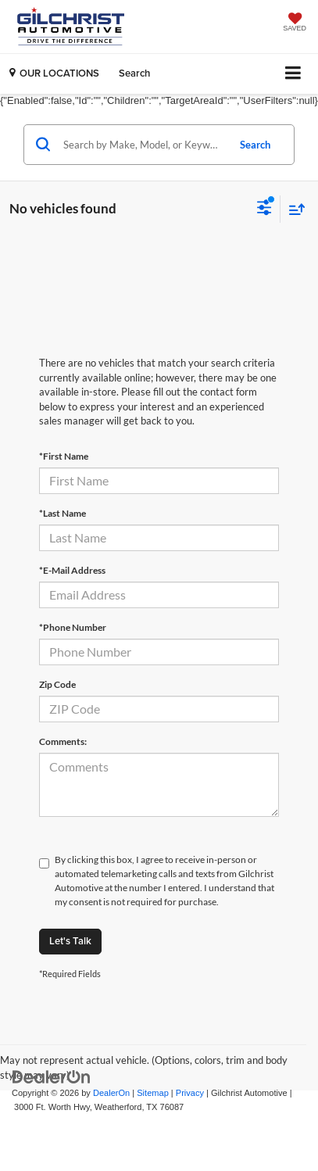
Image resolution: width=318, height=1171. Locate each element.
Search (255, 144)
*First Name (63, 456)
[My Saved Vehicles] (294, 23)
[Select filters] (264, 209)
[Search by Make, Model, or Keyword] (143, 144)
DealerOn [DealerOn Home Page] (111, 1093)
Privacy (190, 1093)
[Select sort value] (292, 209)
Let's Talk (70, 940)
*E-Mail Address (72, 570)
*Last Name (62, 513)
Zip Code (57, 684)
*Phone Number (72, 627)
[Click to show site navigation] (293, 74)
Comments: (63, 741)
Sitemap (153, 1093)
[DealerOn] (51, 1076)
